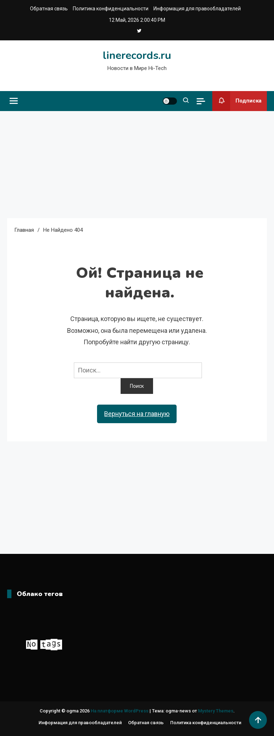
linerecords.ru (137, 55)
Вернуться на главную (136, 413)
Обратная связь (49, 8)
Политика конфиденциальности (110, 8)
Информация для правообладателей (197, 8)
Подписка (237, 101)
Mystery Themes (215, 711)
